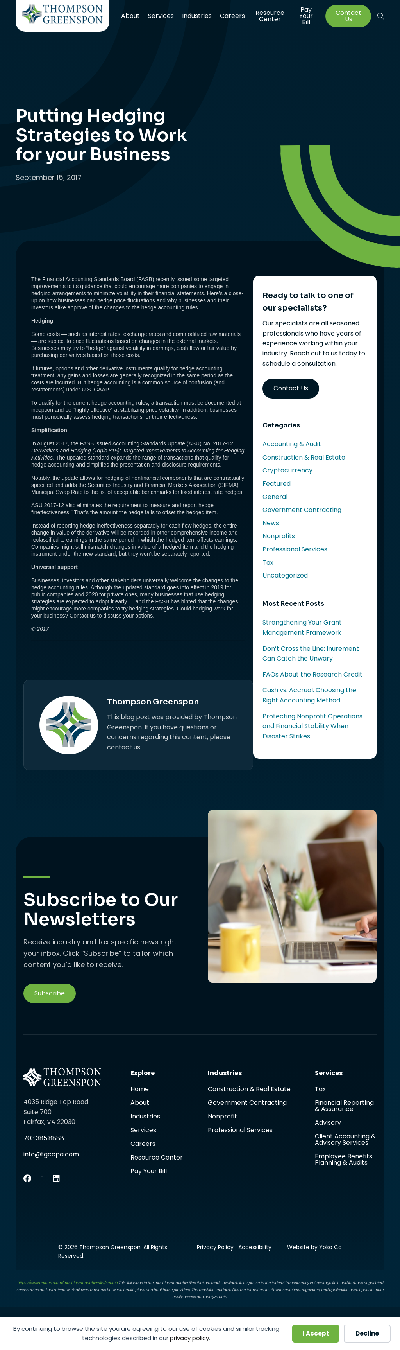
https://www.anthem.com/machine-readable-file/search (67, 1282)
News (270, 523)
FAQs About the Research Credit (312, 674)
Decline (367, 1333)
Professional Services (294, 549)
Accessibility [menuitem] (254, 1247)
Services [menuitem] (161, 15)
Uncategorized (285, 575)
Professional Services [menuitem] (240, 1130)
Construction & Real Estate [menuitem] (249, 1089)
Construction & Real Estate (303, 457)
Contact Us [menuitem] (348, 16)
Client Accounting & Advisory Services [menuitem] (345, 1140)
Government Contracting (301, 509)
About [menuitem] (130, 15)
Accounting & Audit (291, 444)
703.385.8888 (43, 1138)
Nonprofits (278, 535)
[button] (380, 16)
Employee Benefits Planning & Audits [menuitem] (343, 1159)
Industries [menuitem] (197, 15)
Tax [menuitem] (320, 1089)
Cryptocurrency (287, 470)
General (275, 496)
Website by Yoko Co (314, 1247)
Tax (267, 562)
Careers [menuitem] (232, 15)
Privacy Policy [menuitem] (215, 1247)
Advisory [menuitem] (328, 1123)
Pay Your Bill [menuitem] (306, 16)
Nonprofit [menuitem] (222, 1117)
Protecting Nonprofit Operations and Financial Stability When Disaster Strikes (312, 726)
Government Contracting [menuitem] (247, 1103)
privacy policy (189, 1338)
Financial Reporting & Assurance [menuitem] (344, 1106)
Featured (276, 483)
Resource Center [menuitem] (269, 15)
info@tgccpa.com (51, 1154)
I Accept (316, 1333)
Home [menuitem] (139, 1089)
